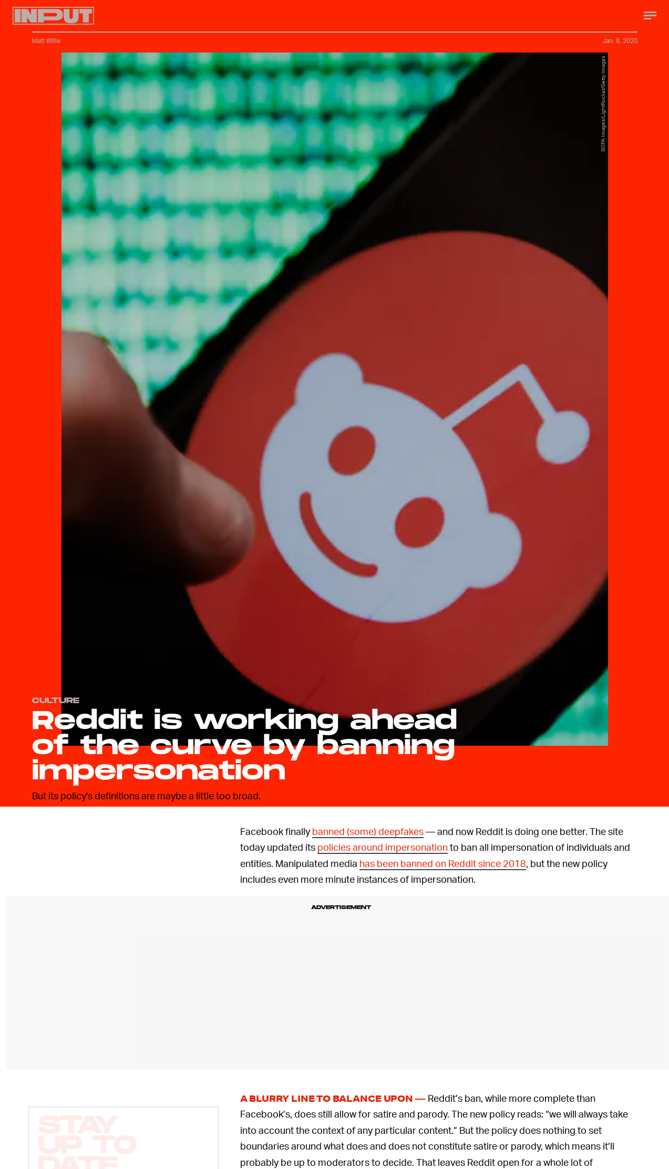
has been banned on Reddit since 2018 (442, 863)
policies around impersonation (382, 847)
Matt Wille (46, 41)
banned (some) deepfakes (368, 831)
